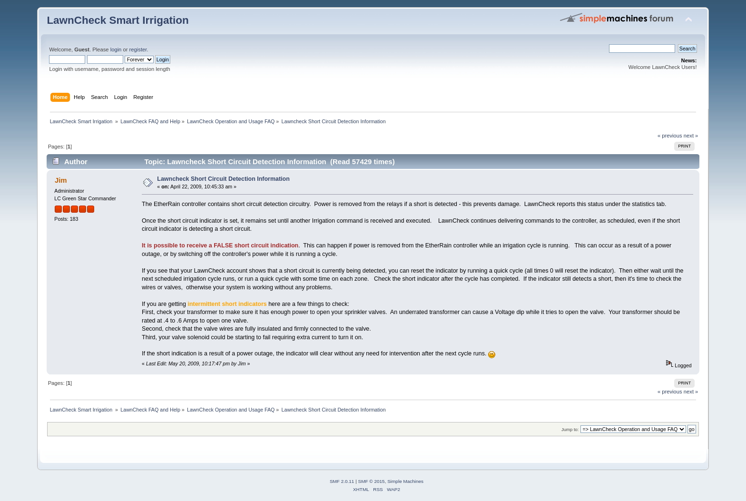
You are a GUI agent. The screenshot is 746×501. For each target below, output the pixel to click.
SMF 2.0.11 (342, 481)
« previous (670, 135)
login (116, 49)
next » (691, 135)
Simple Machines (405, 481)
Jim (61, 180)
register (138, 49)
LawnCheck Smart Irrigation (117, 20)
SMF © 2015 (371, 481)
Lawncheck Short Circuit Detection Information (223, 179)
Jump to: (570, 429)
